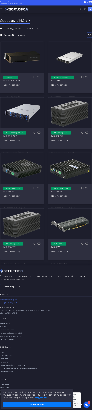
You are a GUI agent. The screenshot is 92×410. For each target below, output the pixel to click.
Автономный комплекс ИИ (10, 336)
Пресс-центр (5, 384)
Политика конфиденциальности (12, 365)
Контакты (4, 362)
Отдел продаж (6, 355)
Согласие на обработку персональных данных (18, 368)
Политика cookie (6, 372)
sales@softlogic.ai (9, 300)
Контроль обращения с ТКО (11, 333)
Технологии (4, 388)
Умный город (5, 323)
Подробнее (41, 398)
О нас (2, 352)
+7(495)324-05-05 (8, 307)
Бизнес (3, 327)
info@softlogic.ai (8, 303)
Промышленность (7, 330)
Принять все (37, 404)
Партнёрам (4, 359)
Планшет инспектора (8, 339)
